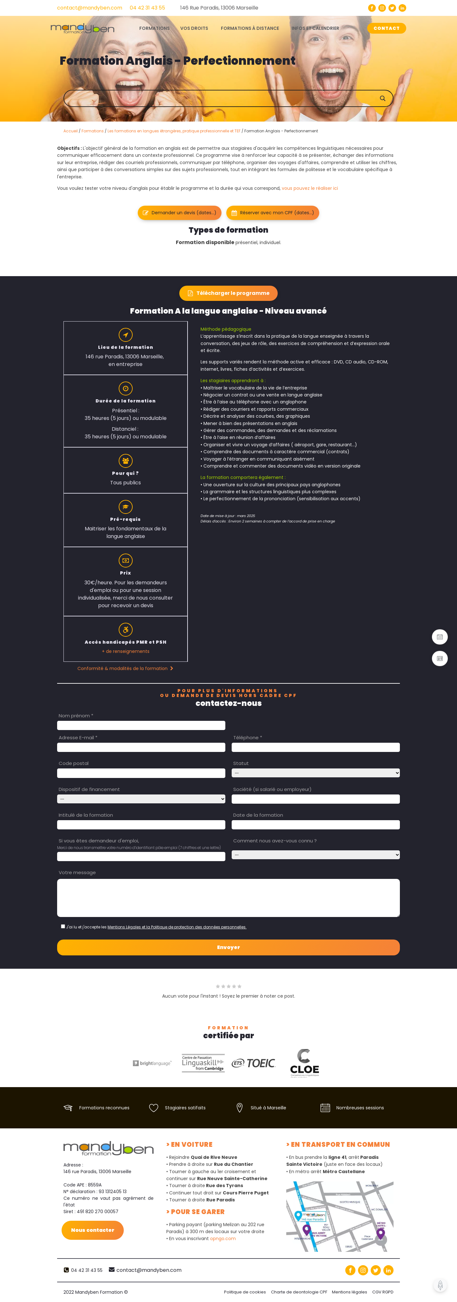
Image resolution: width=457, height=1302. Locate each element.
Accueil (70, 131)
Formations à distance (250, 28)
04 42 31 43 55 (147, 7)
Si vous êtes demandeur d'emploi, (99, 840)
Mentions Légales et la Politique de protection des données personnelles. (177, 927)
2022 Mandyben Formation (95, 1292)
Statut (241, 763)
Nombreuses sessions (360, 1108)
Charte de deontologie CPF (299, 1292)
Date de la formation (258, 815)
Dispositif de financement (89, 789)
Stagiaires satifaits (185, 1108)
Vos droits (194, 28)
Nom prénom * (76, 715)
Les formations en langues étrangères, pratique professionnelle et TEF (174, 131)
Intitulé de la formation (86, 815)
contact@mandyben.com (89, 7)
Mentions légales (349, 1292)
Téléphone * (247, 737)
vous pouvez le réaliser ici (310, 188)
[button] (180, 213)
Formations (93, 131)
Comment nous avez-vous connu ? (275, 840)
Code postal (74, 763)
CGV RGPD (383, 1292)
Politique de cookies (245, 1292)
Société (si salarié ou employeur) (272, 789)
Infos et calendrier (315, 28)
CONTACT (387, 28)
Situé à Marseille (268, 1108)
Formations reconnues (104, 1108)
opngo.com (223, 1238)
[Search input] (235, 98)
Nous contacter (93, 1230)
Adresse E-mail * (78, 737)
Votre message (77, 872)
